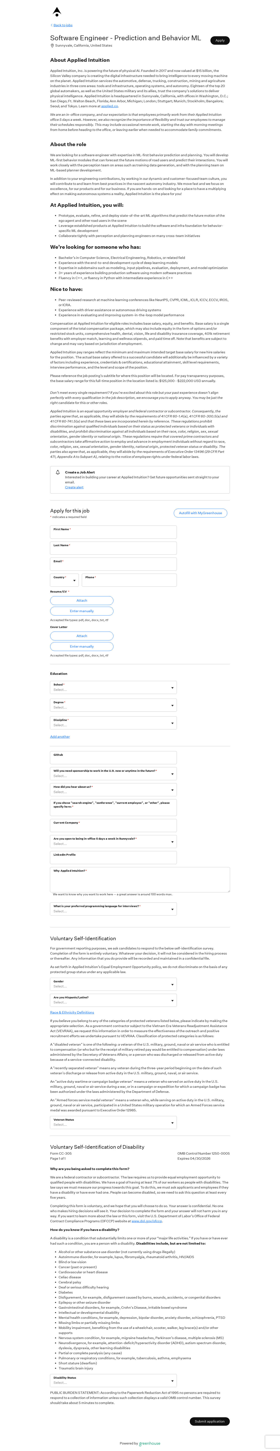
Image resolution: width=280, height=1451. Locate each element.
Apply (220, 40)
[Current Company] (113, 828)
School (59, 684)
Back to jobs (61, 25)
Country (60, 577)
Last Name (62, 545)
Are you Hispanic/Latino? (71, 997)
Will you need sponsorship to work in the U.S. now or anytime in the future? (105, 771)
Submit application (210, 1421)
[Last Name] (113, 550)
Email (58, 561)
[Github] (113, 760)
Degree (59, 702)
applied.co (109, 106)
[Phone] (129, 582)
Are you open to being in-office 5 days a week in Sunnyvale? (95, 838)
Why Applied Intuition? (70, 871)
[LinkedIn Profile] (113, 860)
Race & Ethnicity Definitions (72, 1012)
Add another (60, 737)
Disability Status (65, 1378)
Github (58, 755)
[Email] (113, 566)
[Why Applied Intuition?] (140, 883)
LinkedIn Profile (65, 855)
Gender (59, 981)
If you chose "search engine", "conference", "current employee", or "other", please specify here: (112, 804)
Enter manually (82, 611)
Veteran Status (64, 1120)
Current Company (67, 822)
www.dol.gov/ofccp (147, 1221)
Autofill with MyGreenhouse (200, 513)
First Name (62, 529)
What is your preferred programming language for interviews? (97, 906)
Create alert (74, 487)
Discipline (61, 720)
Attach (82, 600)
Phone (90, 577)
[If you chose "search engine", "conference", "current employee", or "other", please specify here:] (113, 812)
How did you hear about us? (73, 787)
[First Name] (113, 534)
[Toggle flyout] (74, 580)
